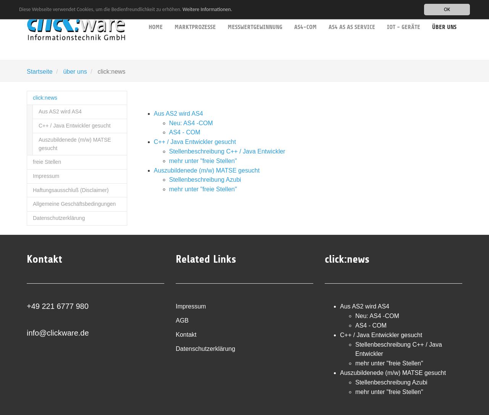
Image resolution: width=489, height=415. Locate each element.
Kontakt (186, 334)
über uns (75, 71)
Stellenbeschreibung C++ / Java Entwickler (227, 151)
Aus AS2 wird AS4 (60, 111)
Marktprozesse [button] (195, 15)
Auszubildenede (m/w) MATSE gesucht (75, 144)
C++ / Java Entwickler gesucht (74, 126)
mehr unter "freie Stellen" (203, 161)
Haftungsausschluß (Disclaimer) (70, 190)
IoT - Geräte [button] (403, 15)
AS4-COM (305, 15)
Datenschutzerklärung (59, 218)
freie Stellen (47, 162)
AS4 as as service (352, 15)
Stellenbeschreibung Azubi (205, 179)
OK (447, 9)
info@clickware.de (58, 333)
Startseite (40, 71)
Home (155, 15)
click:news (45, 98)
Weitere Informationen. (207, 9)
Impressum (46, 176)
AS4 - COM (185, 132)
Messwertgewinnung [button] (255, 15)
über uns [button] (444, 15)
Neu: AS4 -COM (191, 123)
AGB (182, 320)
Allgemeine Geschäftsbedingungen (74, 204)
